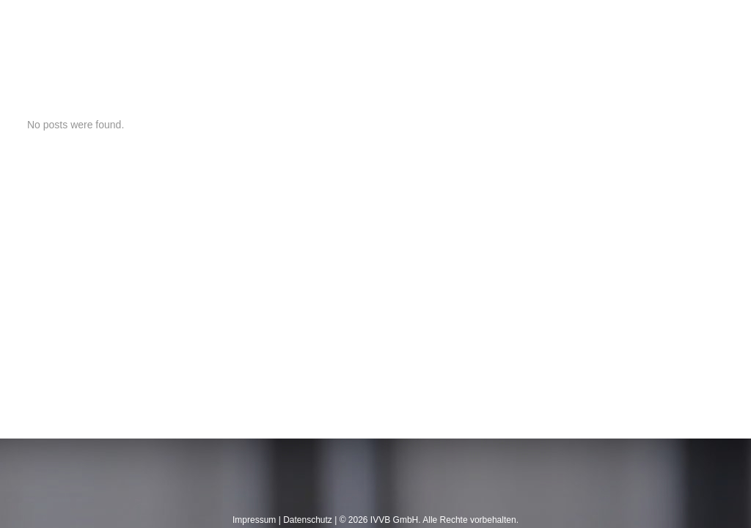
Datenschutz (307, 520)
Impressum (254, 520)
